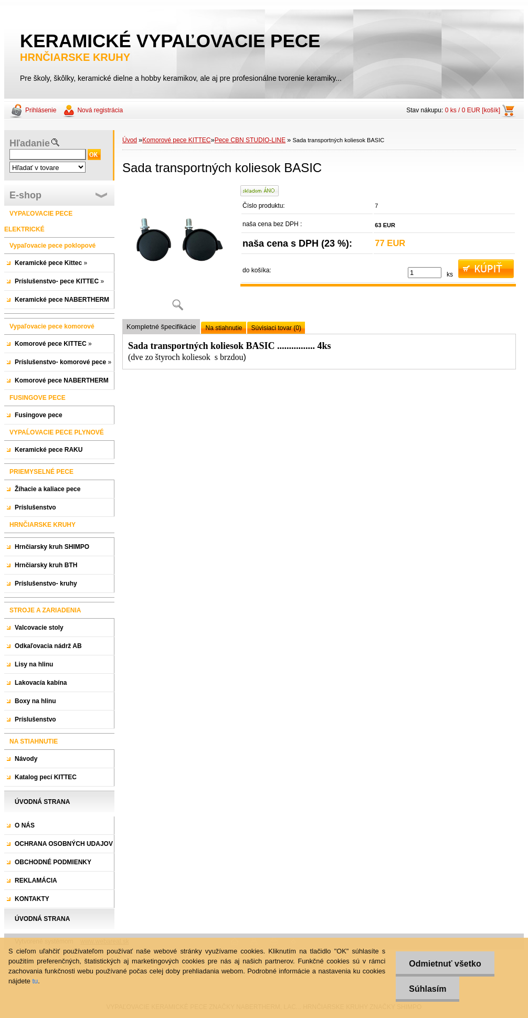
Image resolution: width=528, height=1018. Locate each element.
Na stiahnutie (223, 328)
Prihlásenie (40, 110)
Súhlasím (427, 988)
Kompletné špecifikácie (161, 327)
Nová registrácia (100, 110)
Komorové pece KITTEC (176, 140)
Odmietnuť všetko (445, 963)
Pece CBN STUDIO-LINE (250, 140)
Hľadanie (29, 143)
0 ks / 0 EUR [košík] (472, 110)
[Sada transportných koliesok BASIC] (177, 251)
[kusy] (424, 272)
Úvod (129, 140)
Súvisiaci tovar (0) (276, 328)
